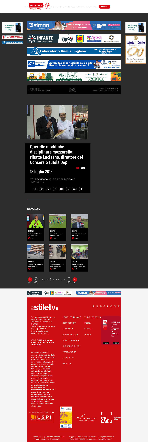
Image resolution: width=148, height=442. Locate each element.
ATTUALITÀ (66, 7)
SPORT (97, 7)
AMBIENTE (92, 7)
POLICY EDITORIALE (72, 317)
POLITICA (72, 7)
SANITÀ (77, 7)
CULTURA (82, 7)
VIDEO (104, 7)
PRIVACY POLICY (70, 334)
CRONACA (53, 7)
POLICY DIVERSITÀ (71, 340)
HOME (26, 7)
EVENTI (87, 7)
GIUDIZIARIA (59, 7)
